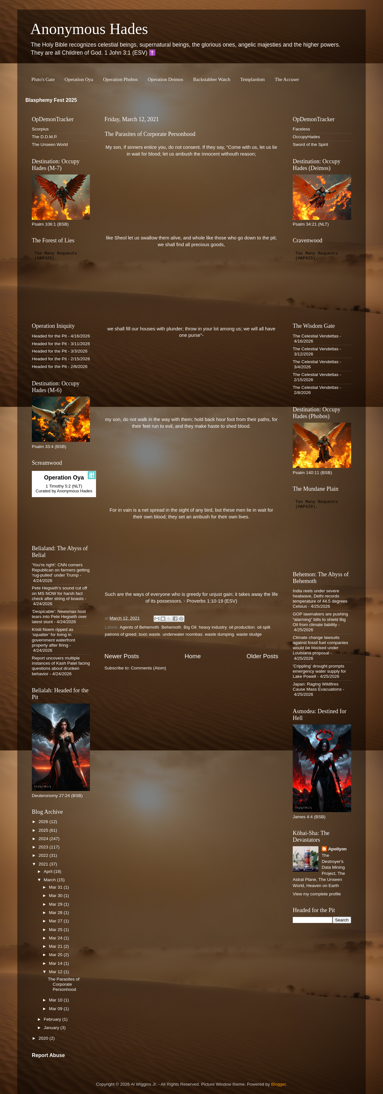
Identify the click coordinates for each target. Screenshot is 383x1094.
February (53, 1019)
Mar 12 (56, 971)
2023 (44, 847)
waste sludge (249, 634)
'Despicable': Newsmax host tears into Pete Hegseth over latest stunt (59, 616)
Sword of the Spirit (310, 144)
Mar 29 (56, 904)
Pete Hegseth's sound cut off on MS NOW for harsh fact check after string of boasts (59, 593)
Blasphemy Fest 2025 (51, 100)
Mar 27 (56, 921)
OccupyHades (306, 136)
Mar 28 (56, 912)
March (50, 879)
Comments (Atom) (148, 668)
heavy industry (213, 627)
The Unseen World (50, 144)
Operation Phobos (120, 79)
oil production (241, 627)
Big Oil (189, 627)
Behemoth (171, 627)
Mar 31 (56, 887)
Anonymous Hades (89, 28)
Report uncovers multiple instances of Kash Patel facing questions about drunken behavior (61, 666)
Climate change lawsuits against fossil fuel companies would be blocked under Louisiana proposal (320, 645)
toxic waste (149, 634)
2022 (44, 855)
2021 (44, 864)
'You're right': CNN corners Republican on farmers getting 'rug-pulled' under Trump (61, 570)
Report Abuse (48, 1055)
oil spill (263, 627)
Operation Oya (79, 79)
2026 (44, 821)
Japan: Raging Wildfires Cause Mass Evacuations (317, 687)
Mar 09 (56, 1008)
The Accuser (287, 79)
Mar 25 (56, 929)
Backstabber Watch (211, 79)
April (49, 871)
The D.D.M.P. (45, 136)
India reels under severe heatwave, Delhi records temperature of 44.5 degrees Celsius (320, 598)
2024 (44, 838)
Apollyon (337, 849)
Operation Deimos (165, 79)
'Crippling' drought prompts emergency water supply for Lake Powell (319, 671)
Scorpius (40, 129)
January (52, 1027)
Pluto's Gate (43, 79)
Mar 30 (56, 895)
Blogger (278, 1084)
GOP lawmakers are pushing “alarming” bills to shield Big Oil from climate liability (320, 619)
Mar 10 (56, 1000)
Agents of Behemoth (139, 627)
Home (193, 656)
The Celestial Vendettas (316, 336)
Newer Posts (121, 656)
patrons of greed (120, 634)
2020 (44, 1038)
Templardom (252, 79)
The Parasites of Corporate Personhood (150, 134)
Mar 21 (56, 946)
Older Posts (262, 656)
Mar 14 (56, 963)
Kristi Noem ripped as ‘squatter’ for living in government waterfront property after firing (53, 637)
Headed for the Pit (49, 336)
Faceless (301, 129)
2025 (44, 830)
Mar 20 (56, 954)
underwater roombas (182, 634)
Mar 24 (56, 938)
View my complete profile (317, 894)
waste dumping (219, 634)
